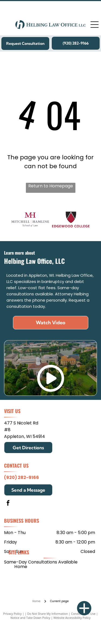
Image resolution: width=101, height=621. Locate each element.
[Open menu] (94, 25)
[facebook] (8, 503)
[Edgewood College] (71, 220)
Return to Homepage (50, 186)
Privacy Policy (12, 614)
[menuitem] (21, 566)
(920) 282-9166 (21, 477)
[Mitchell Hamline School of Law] (30, 220)
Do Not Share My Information (47, 614)
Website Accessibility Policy (71, 618)
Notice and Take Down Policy (30, 618)
